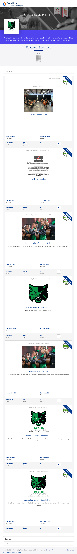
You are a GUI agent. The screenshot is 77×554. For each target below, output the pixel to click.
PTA (6, 543)
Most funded (70, 70)
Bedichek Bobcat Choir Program (38, 307)
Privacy (48, 550)
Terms (53, 550)
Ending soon (60, 70)
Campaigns (9, 71)
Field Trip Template (38, 179)
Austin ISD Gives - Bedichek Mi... (38, 436)
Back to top (70, 550)
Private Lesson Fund (38, 115)
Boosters (8, 539)
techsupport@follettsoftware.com (13, 552)
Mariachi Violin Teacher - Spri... (38, 243)
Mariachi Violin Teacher (38, 371)
